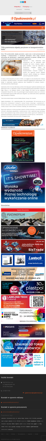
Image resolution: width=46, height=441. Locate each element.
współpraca (33, 421)
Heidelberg (38, 421)
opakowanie (10, 421)
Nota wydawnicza (21, 434)
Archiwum (13, 434)
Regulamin (30, 434)
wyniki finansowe (34, 426)
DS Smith (28, 423)
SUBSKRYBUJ (27, 9)
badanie (28, 426)
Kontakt (36, 434)
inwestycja (26, 418)
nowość (2, 426)
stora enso (10, 429)
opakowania (3, 418)
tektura (13, 423)
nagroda (17, 423)
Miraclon (6, 426)
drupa (10, 426)
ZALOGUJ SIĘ (19, 9)
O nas (7, 434)
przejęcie (6, 421)
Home (2, 434)
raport (2, 421)
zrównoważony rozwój (11, 418)
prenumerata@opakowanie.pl (11, 412)
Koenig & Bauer (3, 423)
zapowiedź (20, 423)
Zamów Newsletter (23, 210)
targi (16, 418)
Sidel (38, 423)
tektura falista (9, 423)
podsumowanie (23, 426)
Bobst (32, 423)
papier (35, 423)
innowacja (18, 426)
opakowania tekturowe (4, 429)
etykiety (30, 418)
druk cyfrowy (34, 418)
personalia (39, 418)
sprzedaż (13, 426)
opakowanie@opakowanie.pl (33, 393)
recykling (19, 418)
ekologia (22, 418)
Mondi (28, 421)
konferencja (24, 423)
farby (40, 423)
